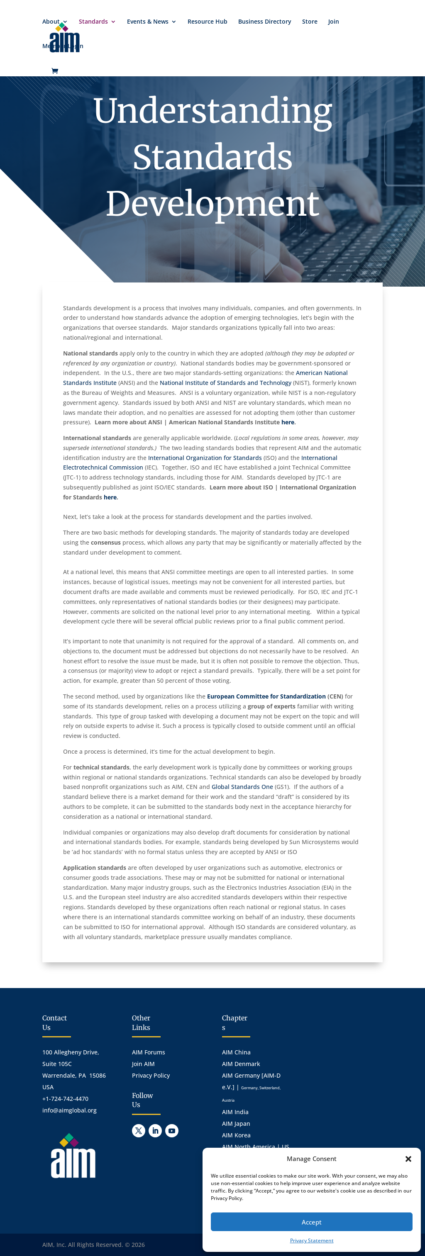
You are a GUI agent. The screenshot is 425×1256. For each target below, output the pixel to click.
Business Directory (264, 22)
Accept (312, 1222)
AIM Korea (236, 1135)
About (51, 22)
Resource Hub (207, 22)
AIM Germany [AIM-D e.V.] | (251, 1087)
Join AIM (143, 1064)
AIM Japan (236, 1123)
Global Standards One (242, 787)
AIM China (236, 1052)
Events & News (148, 22)
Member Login (62, 46)
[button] (408, 1159)
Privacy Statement (312, 1240)
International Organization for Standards (205, 458)
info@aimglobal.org (69, 1110)
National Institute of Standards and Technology (225, 383)
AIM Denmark (241, 1064)
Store (310, 22)
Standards (93, 22)
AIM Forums (148, 1052)
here (287, 422)
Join (333, 22)
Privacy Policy (151, 1075)
